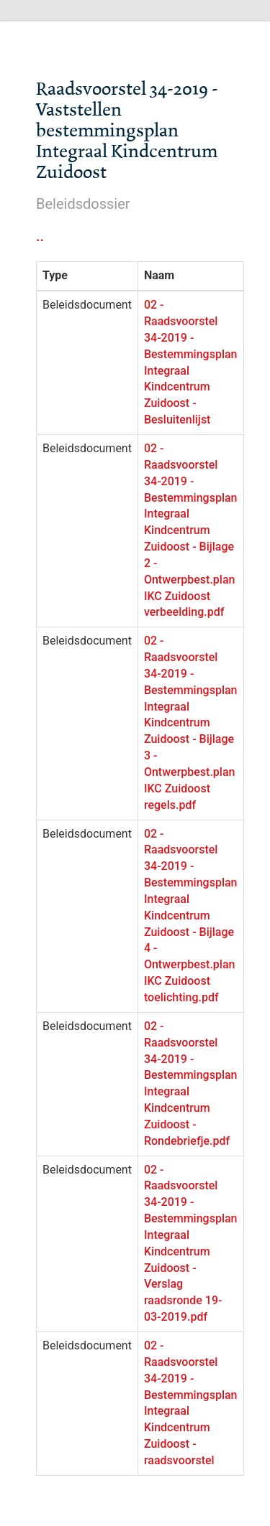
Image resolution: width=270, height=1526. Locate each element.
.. (40, 236)
